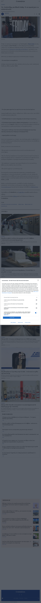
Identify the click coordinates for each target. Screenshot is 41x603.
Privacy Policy (27, 322)
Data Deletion (13, 322)
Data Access (20, 322)
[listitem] (20, 297)
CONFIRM (12, 317)
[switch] (36, 300)
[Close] (38, 280)
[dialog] (20, 301)
